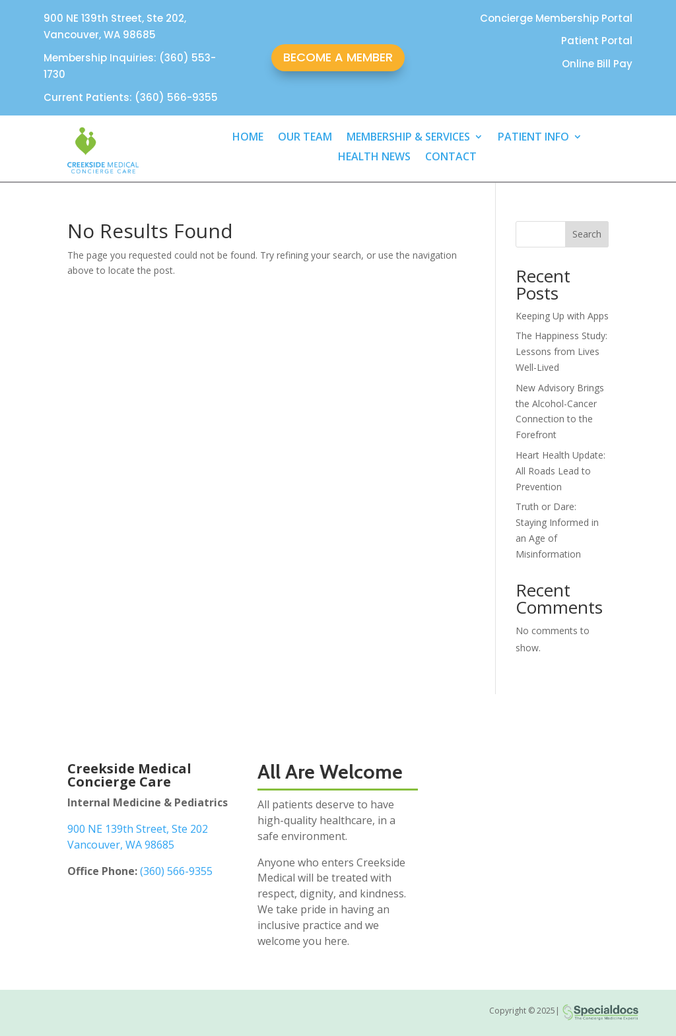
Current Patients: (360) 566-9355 (131, 97)
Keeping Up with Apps (562, 315)
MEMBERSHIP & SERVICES (408, 138)
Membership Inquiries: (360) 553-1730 (130, 66)
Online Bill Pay (597, 64)
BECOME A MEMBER (338, 57)
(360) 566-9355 (176, 871)
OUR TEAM (305, 138)
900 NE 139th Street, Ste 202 (137, 829)
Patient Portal (596, 41)
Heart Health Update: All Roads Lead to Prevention (560, 471)
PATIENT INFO (533, 138)
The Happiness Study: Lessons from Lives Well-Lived (561, 351)
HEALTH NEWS (374, 158)
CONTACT (451, 158)
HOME (247, 138)
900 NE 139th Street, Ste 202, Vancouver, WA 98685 (115, 26)
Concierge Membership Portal (556, 18)
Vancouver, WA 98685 (120, 844)
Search (586, 234)
